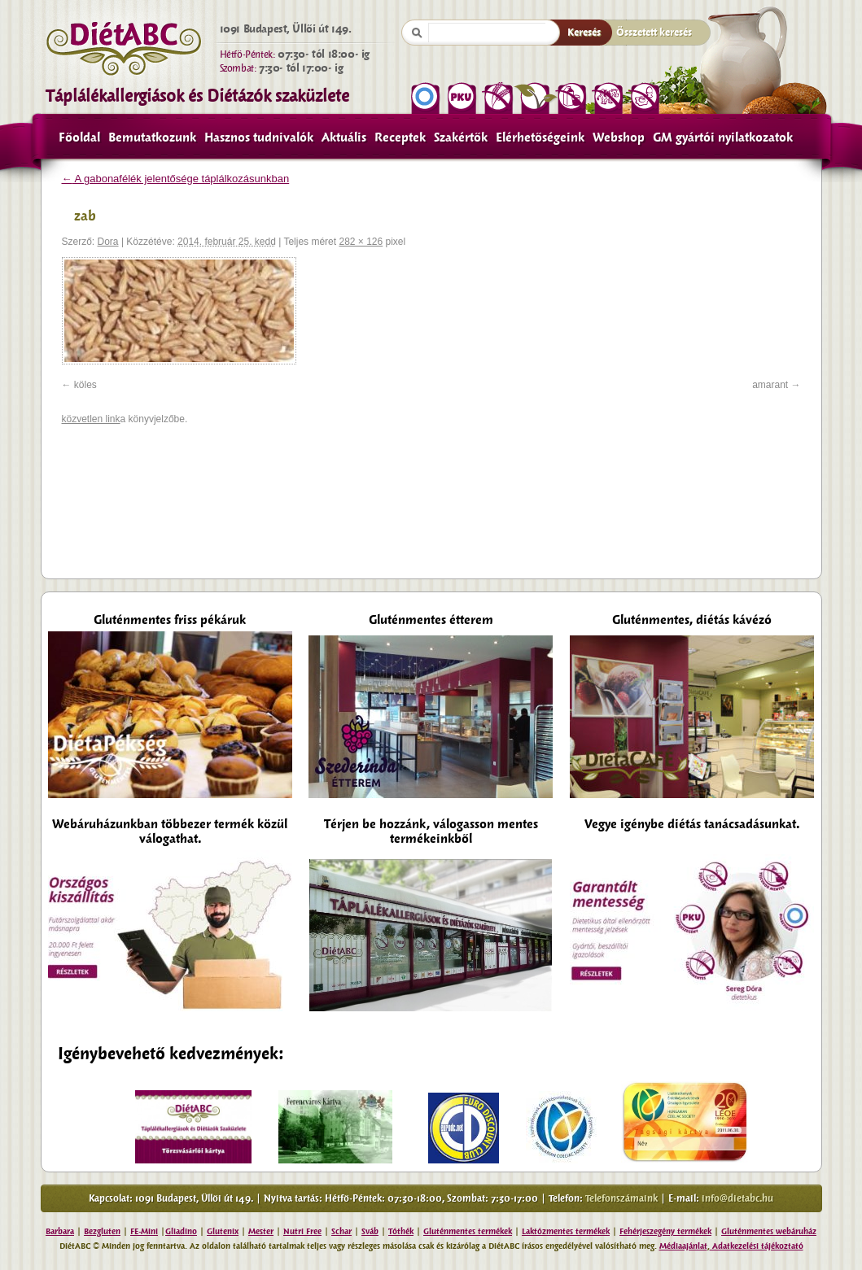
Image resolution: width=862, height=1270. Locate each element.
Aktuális (344, 137)
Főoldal (79, 137)
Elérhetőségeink (540, 137)
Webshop (619, 137)
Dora (108, 241)
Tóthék (400, 1231)
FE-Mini (144, 1231)
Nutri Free (302, 1231)
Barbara (60, 1231)
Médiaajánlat (683, 1246)
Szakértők (461, 137)
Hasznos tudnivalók (258, 137)
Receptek (400, 137)
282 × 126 (361, 241)
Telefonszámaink (621, 1198)
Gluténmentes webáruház (768, 1231)
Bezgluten (102, 1231)
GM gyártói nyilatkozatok (723, 137)
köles (85, 385)
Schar (341, 1231)
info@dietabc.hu (737, 1198)
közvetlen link (91, 419)
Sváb (369, 1231)
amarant (770, 385)
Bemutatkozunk (152, 137)
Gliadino (181, 1231)
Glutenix (222, 1231)
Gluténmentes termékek (467, 1231)
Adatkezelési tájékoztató (756, 1246)
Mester (260, 1231)
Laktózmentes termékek (566, 1231)
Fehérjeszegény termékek (665, 1231)
